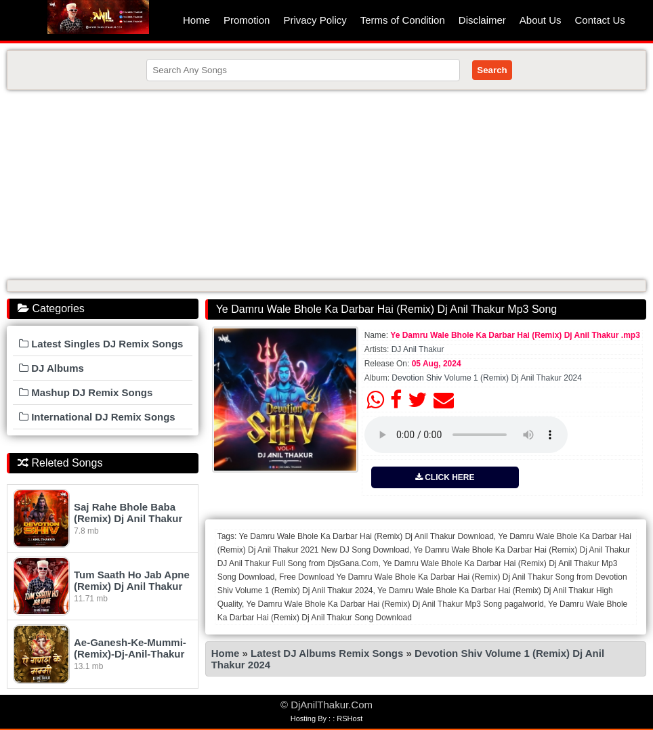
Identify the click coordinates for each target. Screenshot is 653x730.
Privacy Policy (314, 20)
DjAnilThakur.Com (98, 17)
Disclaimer (482, 20)
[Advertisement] (326, 185)
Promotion (247, 20)
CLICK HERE (445, 477)
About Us (541, 20)
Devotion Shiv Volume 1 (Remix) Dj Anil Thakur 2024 (487, 378)
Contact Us (600, 20)
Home (196, 20)
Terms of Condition (402, 20)
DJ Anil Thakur (418, 349)
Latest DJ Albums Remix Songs (327, 653)
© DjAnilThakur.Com (326, 704)
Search (492, 70)
